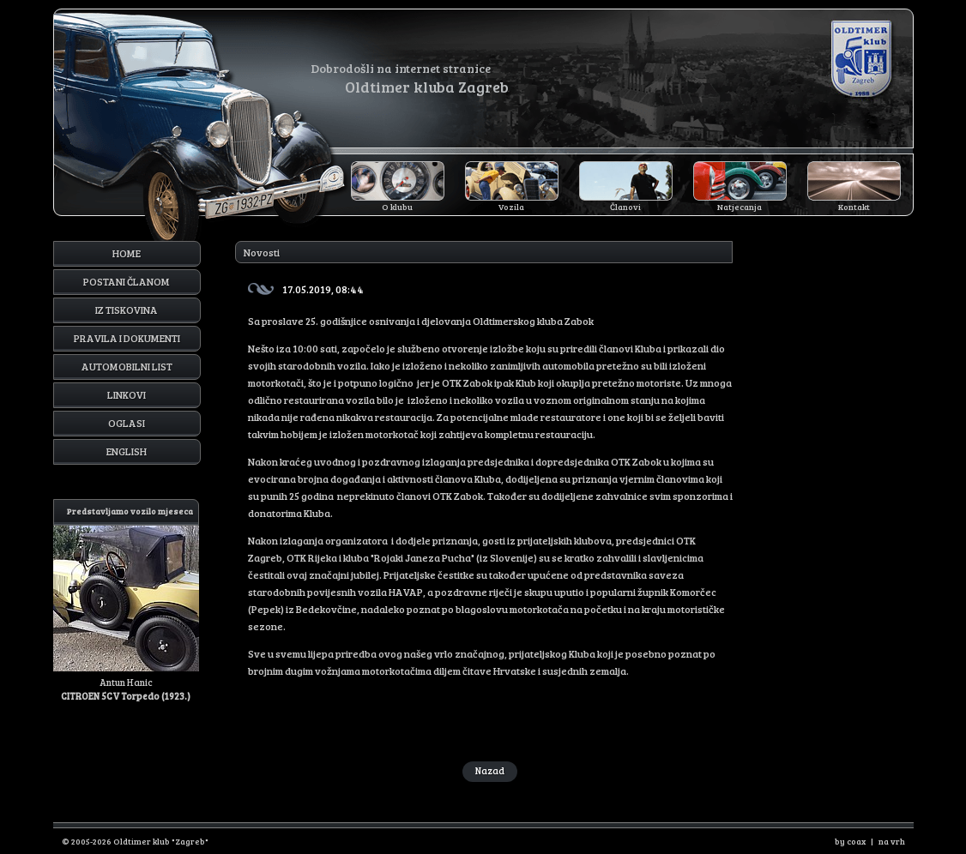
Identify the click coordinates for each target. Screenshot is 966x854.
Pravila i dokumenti (127, 338)
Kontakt (854, 207)
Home (126, 253)
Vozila (511, 207)
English (126, 451)
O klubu (397, 207)
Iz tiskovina (126, 309)
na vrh (891, 841)
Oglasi (126, 423)
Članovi (625, 207)
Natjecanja (739, 207)
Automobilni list (127, 366)
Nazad (489, 770)
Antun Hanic (126, 600)
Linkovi (126, 394)
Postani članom (126, 281)
